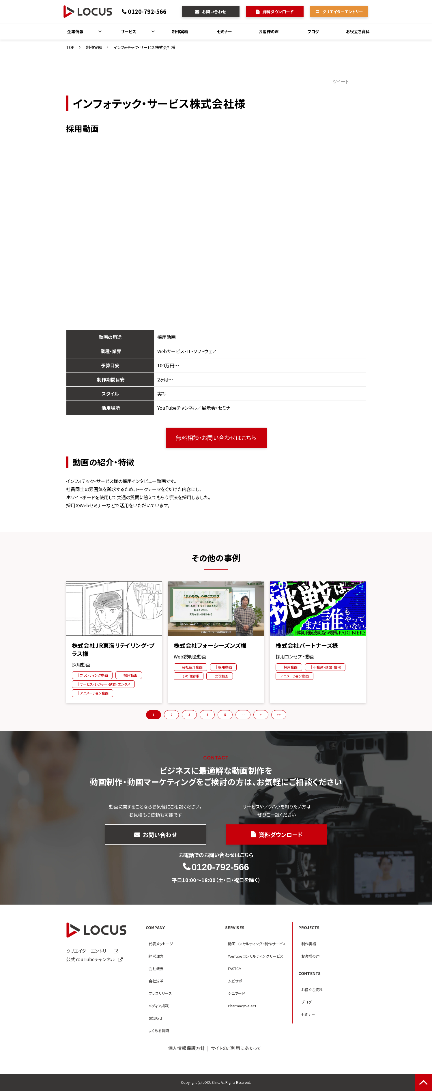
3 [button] (189, 714)
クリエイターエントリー (342, 11)
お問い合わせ (214, 11)
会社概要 (156, 968)
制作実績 (180, 31)
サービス (128, 31)
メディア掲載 (159, 1005)
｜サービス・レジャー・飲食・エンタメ (103, 684)
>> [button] (279, 714)
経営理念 (156, 956)
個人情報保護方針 (186, 1048)
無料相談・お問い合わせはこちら (216, 437)
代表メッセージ (161, 943)
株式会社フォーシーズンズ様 (210, 645)
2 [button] (171, 714)
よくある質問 (159, 1030)
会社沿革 (156, 981)
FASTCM (235, 968)
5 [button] (225, 714)
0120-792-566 (147, 11)
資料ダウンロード (277, 11)
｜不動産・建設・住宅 (325, 667)
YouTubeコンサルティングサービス (255, 956)
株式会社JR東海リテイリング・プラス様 (113, 649)
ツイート (340, 81)
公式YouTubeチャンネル (90, 959)
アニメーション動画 (294, 675)
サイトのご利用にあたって (236, 1048)
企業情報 (75, 31)
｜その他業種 (188, 675)
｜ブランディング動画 (92, 675)
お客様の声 (269, 31)
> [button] (261, 714)
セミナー (224, 31)
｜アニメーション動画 (92, 692)
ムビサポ (235, 981)
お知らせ (156, 1018)
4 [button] (207, 714)
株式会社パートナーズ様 (307, 645)
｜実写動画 (219, 675)
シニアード (236, 993)
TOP (70, 47)
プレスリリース (160, 993)
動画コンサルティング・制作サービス (257, 943)
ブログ (313, 31)
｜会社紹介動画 (190, 667)
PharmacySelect (242, 1005)
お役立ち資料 (358, 31)
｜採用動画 (128, 675)
